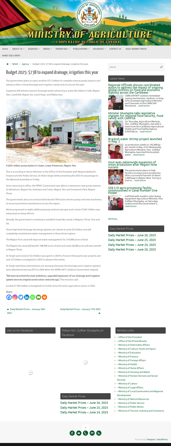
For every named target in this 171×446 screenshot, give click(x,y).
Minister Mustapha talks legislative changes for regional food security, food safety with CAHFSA (135, 115)
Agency (25, 64)
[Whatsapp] (32, 297)
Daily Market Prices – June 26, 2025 (132, 235)
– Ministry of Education (129, 352)
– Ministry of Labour (127, 383)
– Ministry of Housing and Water (133, 372)
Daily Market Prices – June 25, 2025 (132, 240)
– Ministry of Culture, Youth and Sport (136, 348)
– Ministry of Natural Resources (133, 399)
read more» (144, 105)
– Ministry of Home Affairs (130, 368)
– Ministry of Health (127, 364)
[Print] (44, 297)
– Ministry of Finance (127, 356)
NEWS (15, 64)
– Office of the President (129, 337)
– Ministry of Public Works (130, 406)
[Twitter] (20, 297)
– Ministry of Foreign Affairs (131, 360)
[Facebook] (9, 297)
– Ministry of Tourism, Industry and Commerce (140, 410)
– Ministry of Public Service (130, 403)
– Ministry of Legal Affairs (130, 387)
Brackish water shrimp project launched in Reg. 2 (135, 140)
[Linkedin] (26, 297)
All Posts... (113, 219)
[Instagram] (15, 297)
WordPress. (162, 439)
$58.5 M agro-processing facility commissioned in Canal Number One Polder (132, 190)
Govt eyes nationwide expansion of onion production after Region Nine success (132, 164)
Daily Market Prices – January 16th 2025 (26, 311)
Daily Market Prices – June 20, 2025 (132, 249)
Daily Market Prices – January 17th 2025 (80, 311)
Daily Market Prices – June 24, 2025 (132, 245)
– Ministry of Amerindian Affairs (133, 345)
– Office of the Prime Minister (132, 341)
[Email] (38, 297)
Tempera (151, 439)
